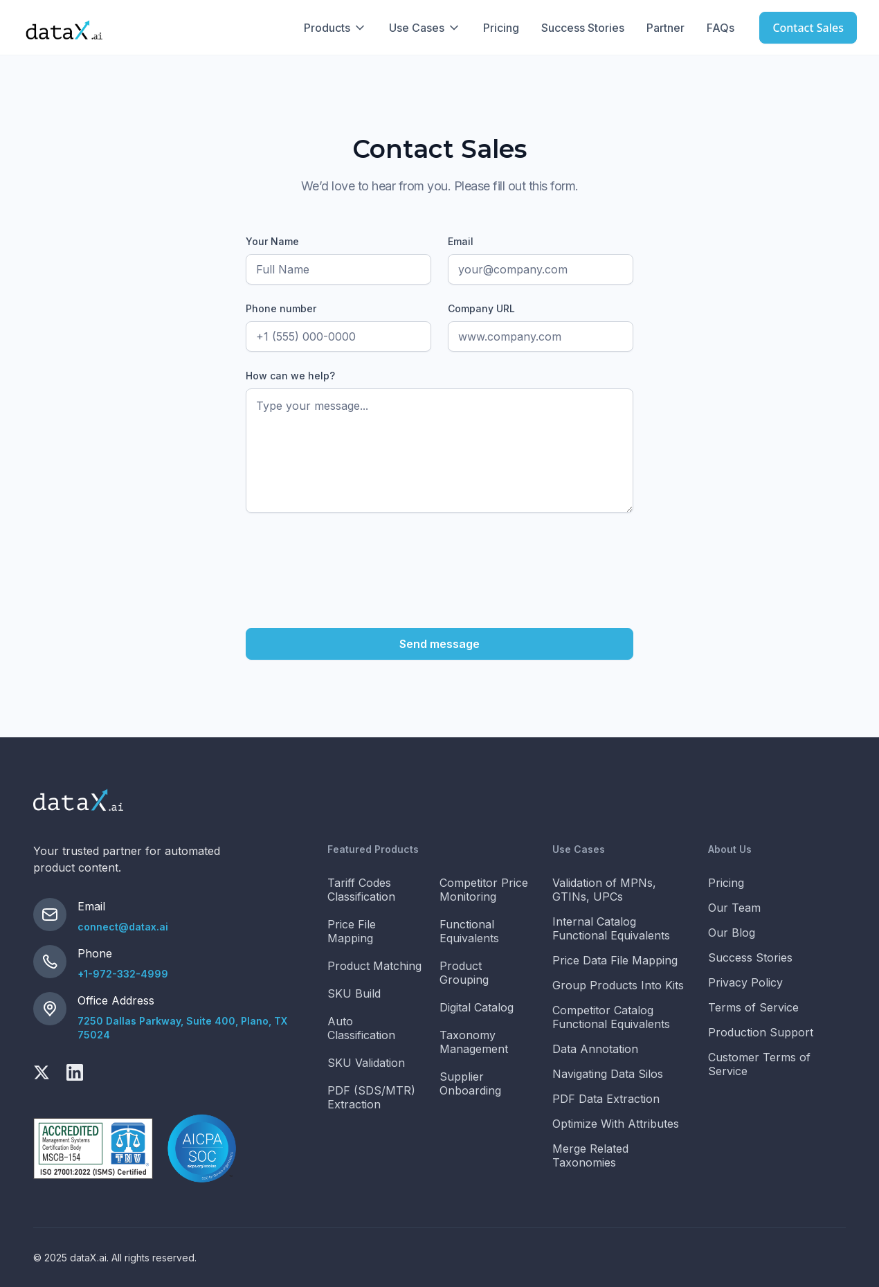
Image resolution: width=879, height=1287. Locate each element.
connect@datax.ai (123, 927)
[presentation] (351, 557)
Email (460, 241)
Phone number (281, 308)
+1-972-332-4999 (123, 974)
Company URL (481, 308)
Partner (665, 28)
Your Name (272, 241)
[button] (335, 27)
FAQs (720, 28)
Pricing (501, 28)
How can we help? (290, 375)
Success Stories (582, 28)
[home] (64, 28)
